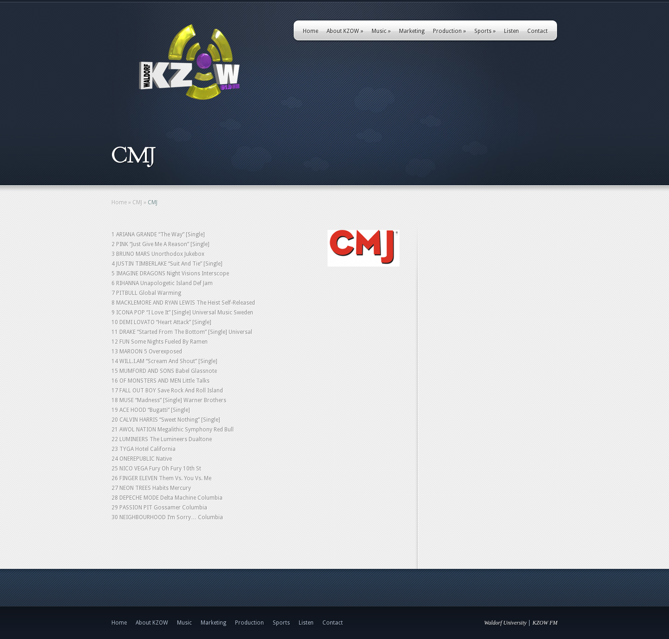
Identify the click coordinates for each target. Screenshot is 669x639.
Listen (511, 31)
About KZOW (345, 31)
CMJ (137, 202)
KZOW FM (545, 622)
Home (310, 31)
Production (449, 31)
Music (381, 31)
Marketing (412, 31)
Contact (537, 31)
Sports (485, 31)
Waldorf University (505, 622)
